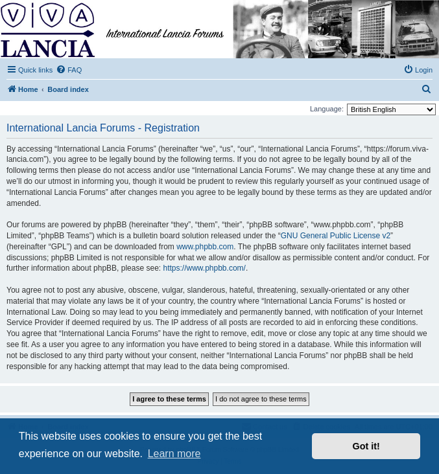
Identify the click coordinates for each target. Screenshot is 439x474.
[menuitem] (69, 70)
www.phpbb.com (204, 246)
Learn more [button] (174, 453)
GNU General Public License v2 (335, 235)
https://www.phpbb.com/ (204, 268)
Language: (327, 109)
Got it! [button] (366, 446)
